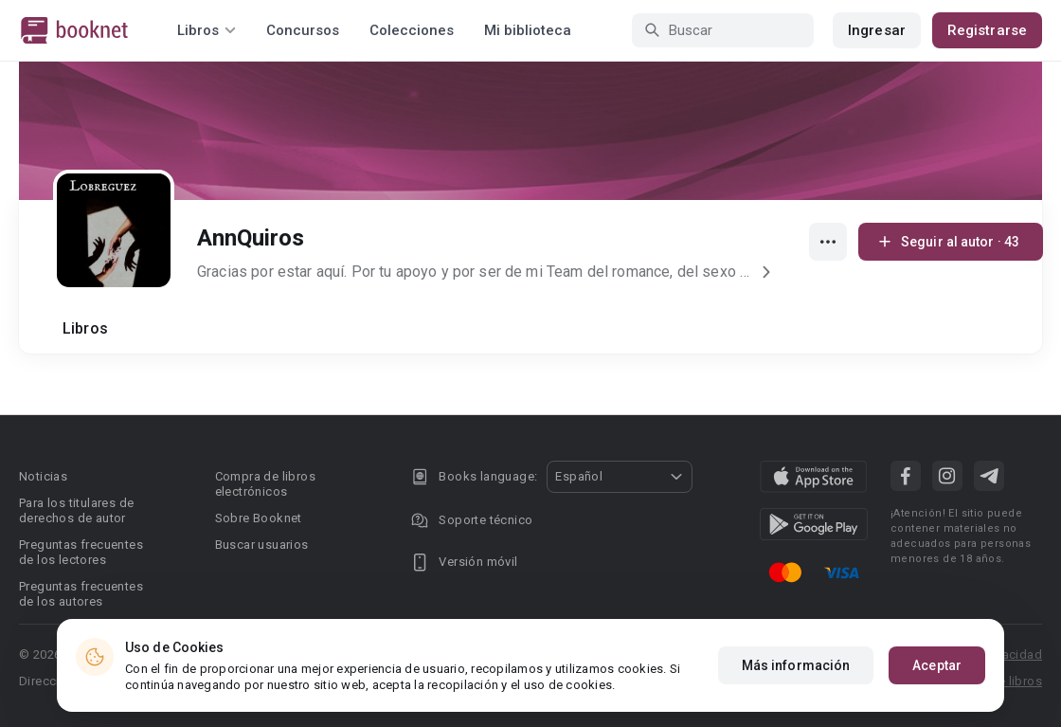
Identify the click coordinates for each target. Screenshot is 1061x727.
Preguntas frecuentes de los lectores (81, 552)
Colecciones (411, 30)
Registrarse (987, 30)
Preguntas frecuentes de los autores (81, 594)
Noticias (43, 476)
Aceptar (937, 667)
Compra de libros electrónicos (265, 484)
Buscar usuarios (262, 544)
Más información (796, 667)
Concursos (302, 30)
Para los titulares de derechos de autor (76, 510)
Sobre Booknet (258, 518)
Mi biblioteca (527, 30)
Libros (85, 328)
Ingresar (877, 30)
